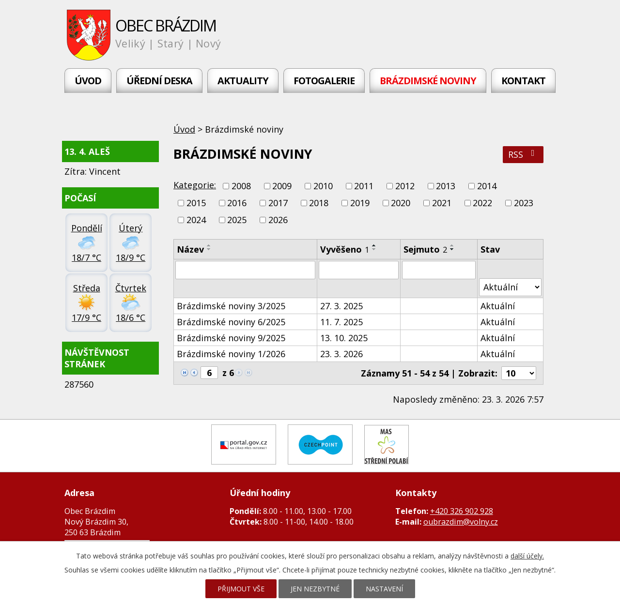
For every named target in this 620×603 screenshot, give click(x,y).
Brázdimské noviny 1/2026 (231, 354)
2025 (237, 220)
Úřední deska (159, 80)
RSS (523, 154)
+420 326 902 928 (461, 511)
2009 (282, 186)
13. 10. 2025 (344, 338)
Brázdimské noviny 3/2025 (231, 306)
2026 (278, 220)
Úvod (88, 80)
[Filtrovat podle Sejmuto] (439, 270)
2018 (318, 203)
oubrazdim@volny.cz (460, 521)
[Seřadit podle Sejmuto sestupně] (452, 249)
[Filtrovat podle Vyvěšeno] (359, 270)
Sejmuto (425, 249)
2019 (360, 203)
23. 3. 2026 (341, 354)
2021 (441, 203)
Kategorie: (194, 185)
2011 (363, 186)
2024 (196, 220)
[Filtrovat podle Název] (245, 270)
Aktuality (242, 80)
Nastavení (384, 588)
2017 (278, 203)
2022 (482, 203)
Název (190, 249)
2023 (523, 203)
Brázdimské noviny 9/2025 (231, 338)
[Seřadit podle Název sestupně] (209, 249)
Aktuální (497, 306)
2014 (486, 186)
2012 (405, 186)
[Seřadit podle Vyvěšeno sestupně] (374, 249)
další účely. (527, 555)
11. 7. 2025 (341, 322)
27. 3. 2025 (341, 306)
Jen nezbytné (315, 588)
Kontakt (523, 80)
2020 (400, 203)
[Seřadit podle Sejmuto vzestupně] (452, 245)
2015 (196, 203)
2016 (237, 203)
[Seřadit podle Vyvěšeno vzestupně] (374, 245)
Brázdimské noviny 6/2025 (231, 322)
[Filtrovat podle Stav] (510, 287)
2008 (241, 186)
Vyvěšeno (344, 249)
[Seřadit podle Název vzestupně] (209, 245)
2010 (323, 186)
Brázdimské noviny (428, 80)
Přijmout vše (240, 588)
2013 (445, 186)
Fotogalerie (324, 80)
